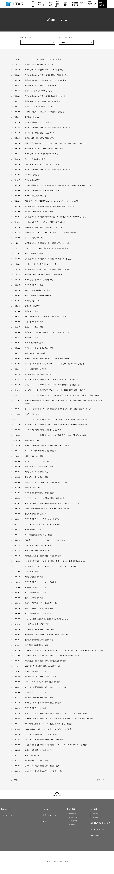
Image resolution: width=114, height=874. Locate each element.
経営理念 (95, 813)
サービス (50, 4)
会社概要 (95, 817)
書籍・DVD (72, 824)
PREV (16, 780)
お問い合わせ (101, 4)
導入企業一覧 (73, 817)
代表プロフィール (41, 4)
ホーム (33, 4)
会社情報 (66, 4)
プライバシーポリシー (9, 816)
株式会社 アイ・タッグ (9, 809)
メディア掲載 (73, 821)
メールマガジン (90, 4)
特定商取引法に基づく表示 (78, 4)
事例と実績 (58, 4)
